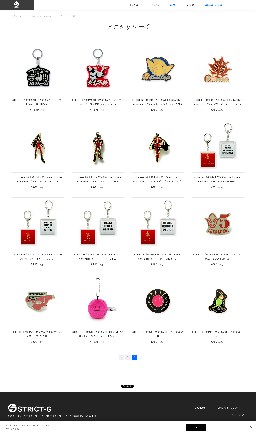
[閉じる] (250, 426)
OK (196, 427)
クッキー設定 (237, 415)
